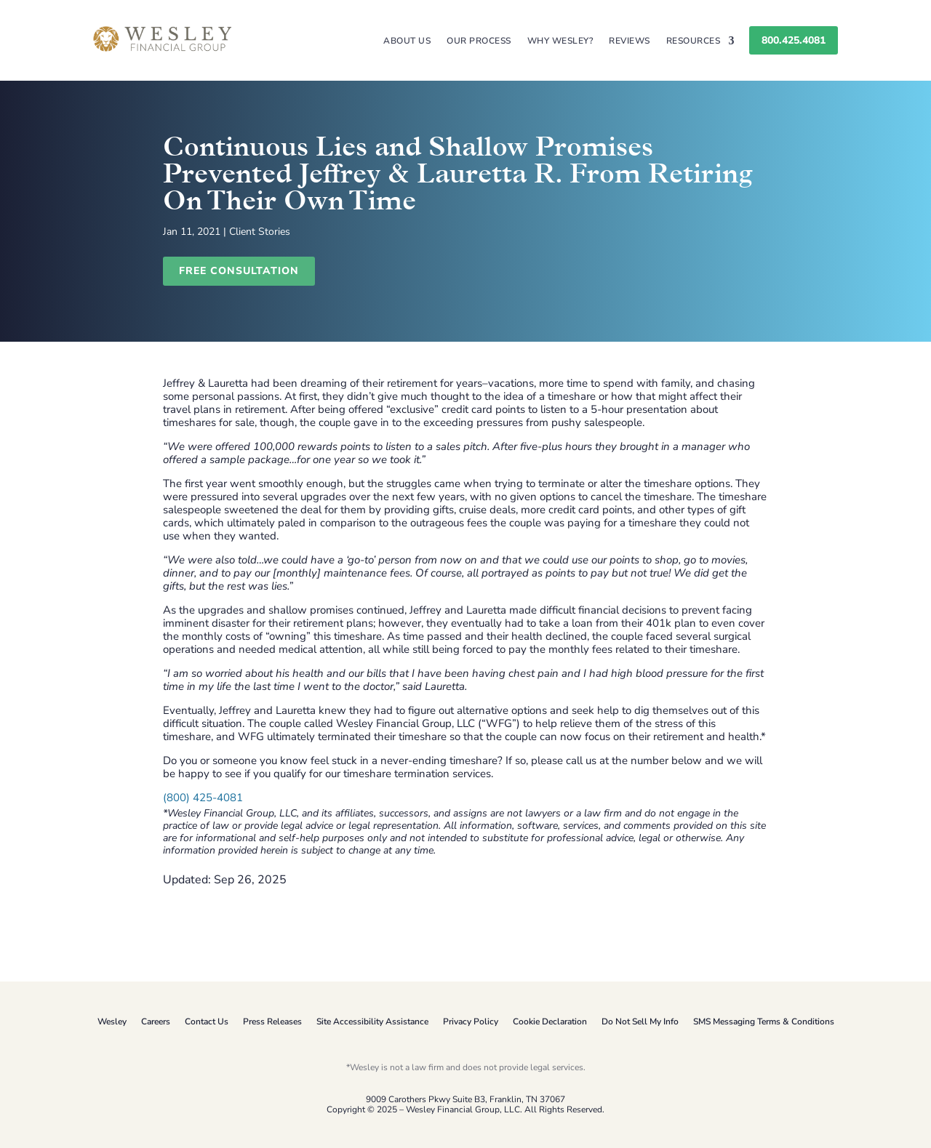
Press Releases (272, 1021)
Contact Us (206, 1021)
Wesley (112, 1021)
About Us (407, 41)
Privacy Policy (470, 1021)
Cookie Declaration (550, 1021)
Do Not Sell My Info (640, 1021)
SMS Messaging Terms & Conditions (763, 1021)
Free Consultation (239, 271)
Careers (155, 1021)
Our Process (479, 41)
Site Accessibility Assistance (372, 1021)
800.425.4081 (794, 40)
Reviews (629, 41)
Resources (693, 41)
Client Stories (259, 231)
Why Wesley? (560, 41)
